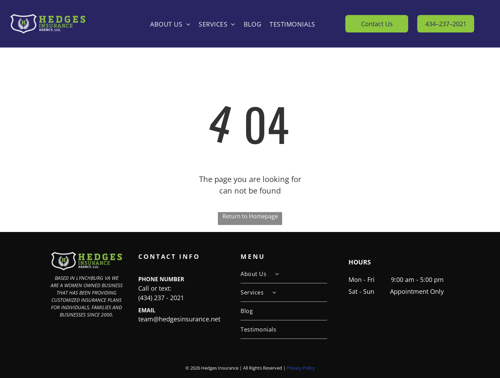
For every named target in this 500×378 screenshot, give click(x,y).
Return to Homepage (250, 216)
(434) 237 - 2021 (161, 297)
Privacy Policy (301, 368)
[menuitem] (170, 24)
